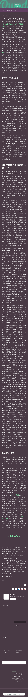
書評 (3, 52)
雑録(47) (3, 580)
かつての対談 (15, 495)
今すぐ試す (18, 6)
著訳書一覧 (9, 10)
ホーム (2, 10)
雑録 (15, 10)
